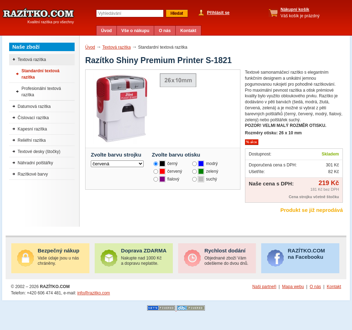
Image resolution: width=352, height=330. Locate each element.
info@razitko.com (93, 293)
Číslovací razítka (33, 117)
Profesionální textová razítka (41, 91)
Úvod (106, 30)
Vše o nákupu (135, 30)
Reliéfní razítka (32, 140)
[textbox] (130, 13)
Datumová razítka (34, 106)
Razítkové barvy (33, 174)
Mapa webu (293, 286)
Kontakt (188, 30)
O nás (165, 30)
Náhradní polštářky (35, 162)
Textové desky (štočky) (39, 151)
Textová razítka (116, 47)
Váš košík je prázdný (300, 12)
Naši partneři (264, 286)
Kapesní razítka (32, 129)
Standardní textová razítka (40, 74)
